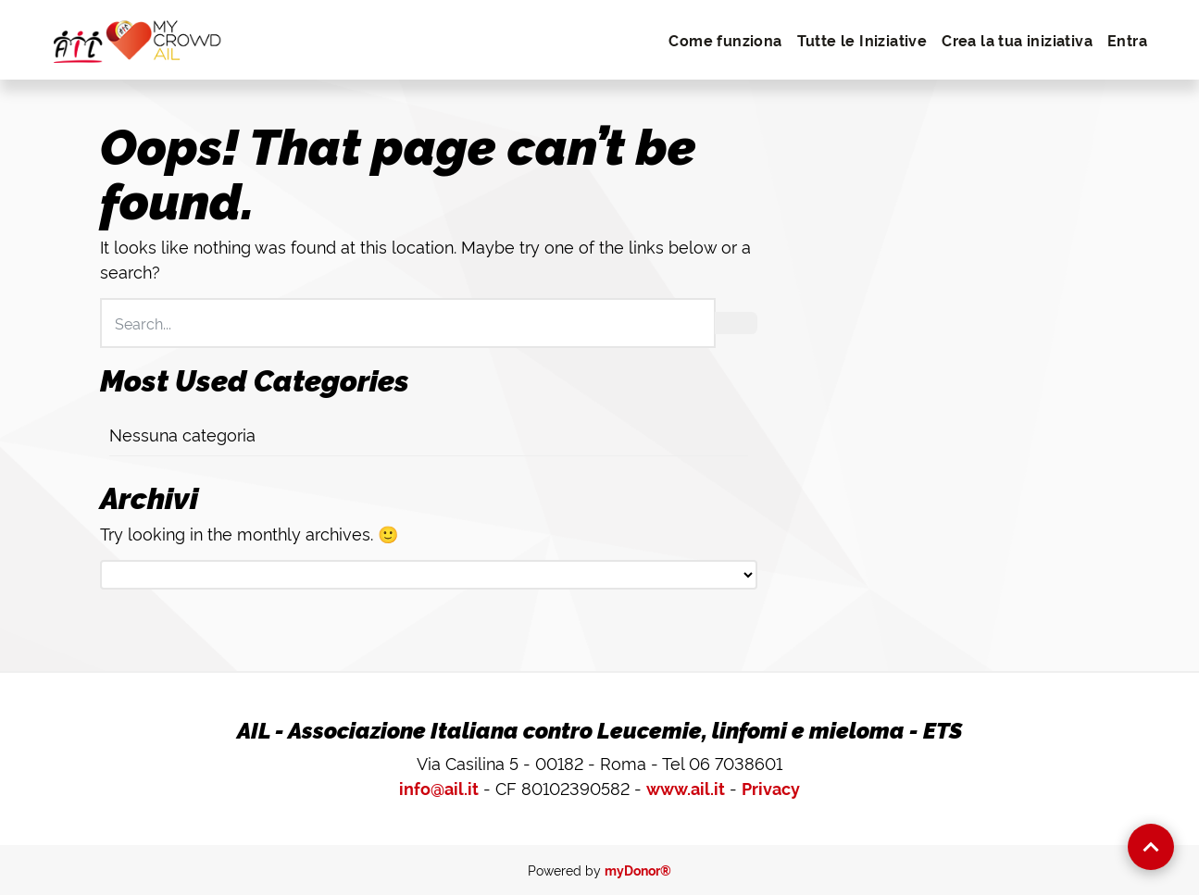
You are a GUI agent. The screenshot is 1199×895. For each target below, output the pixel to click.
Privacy (771, 788)
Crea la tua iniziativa (1017, 40)
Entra (1127, 40)
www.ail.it (685, 788)
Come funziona (724, 40)
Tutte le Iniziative (862, 40)
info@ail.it (439, 788)
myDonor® (638, 870)
